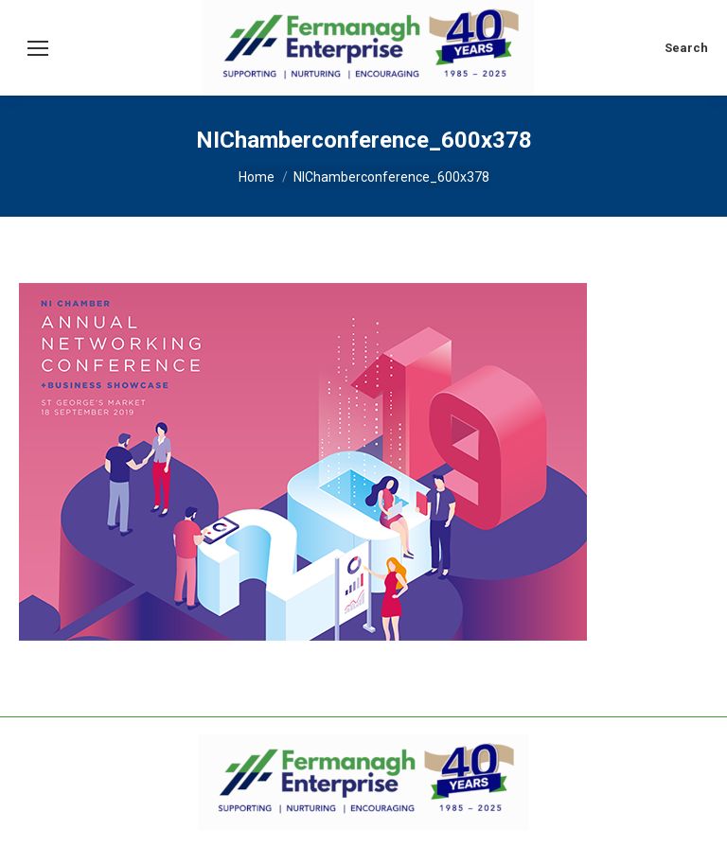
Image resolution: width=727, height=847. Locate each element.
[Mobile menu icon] (38, 48)
